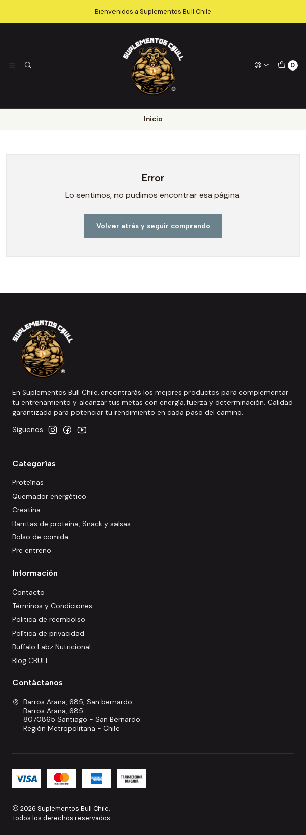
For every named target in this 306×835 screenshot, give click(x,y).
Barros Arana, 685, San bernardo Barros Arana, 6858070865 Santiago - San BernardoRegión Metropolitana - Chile (76, 715)
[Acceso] (262, 65)
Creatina (26, 509)
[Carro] (288, 65)
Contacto (28, 592)
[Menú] (12, 65)
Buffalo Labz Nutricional (51, 646)
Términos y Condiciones (52, 605)
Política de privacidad (48, 633)
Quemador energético (49, 496)
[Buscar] (27, 65)
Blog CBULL (30, 660)
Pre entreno (31, 550)
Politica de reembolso (48, 619)
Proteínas (28, 482)
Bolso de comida (40, 536)
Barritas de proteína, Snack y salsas (71, 523)
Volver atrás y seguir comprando (153, 225)
